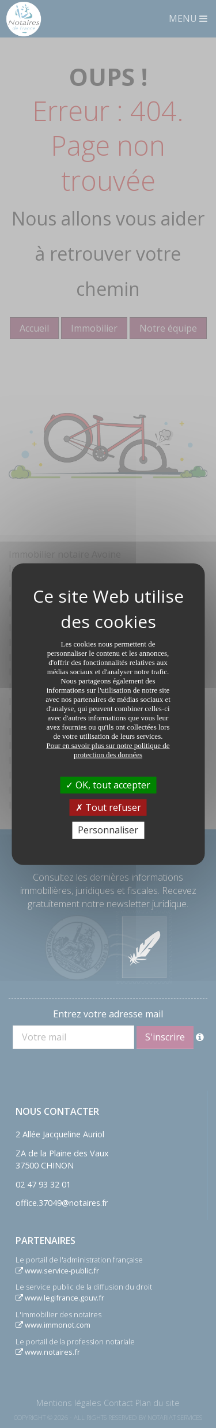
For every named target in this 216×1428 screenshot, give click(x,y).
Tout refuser (108, 807)
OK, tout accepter (108, 785)
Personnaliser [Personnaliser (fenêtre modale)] (108, 830)
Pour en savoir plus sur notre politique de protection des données (107, 750)
